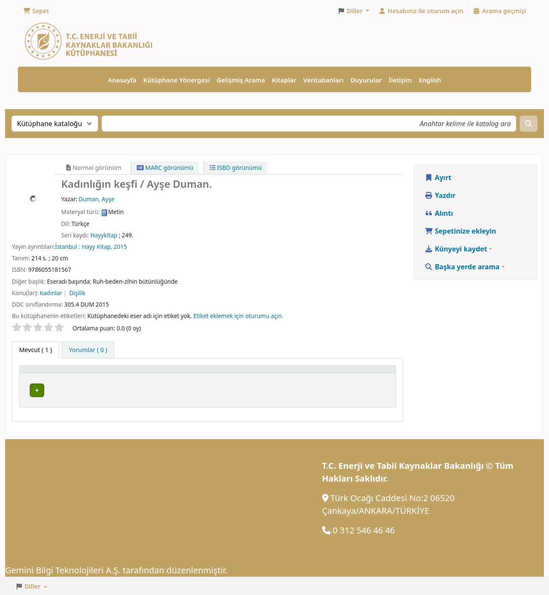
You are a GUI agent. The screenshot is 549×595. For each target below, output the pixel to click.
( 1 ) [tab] (35, 350)
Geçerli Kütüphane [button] (130, 374)
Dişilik (77, 293)
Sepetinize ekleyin (460, 231)
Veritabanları (323, 80)
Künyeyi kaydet (455, 249)
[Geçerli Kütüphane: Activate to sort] (159, 374)
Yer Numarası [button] (243, 374)
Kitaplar (284, 80)
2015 (120, 247)
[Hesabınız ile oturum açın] (421, 11)
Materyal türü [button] (44, 374)
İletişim (400, 80)
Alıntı (438, 213)
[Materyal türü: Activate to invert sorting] (59, 374)
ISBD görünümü (235, 168)
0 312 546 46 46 (364, 529)
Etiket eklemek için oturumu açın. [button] (238, 316)
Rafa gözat (289, 390)
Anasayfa (122, 80)
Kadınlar (51, 293)
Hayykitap (104, 235)
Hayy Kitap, (97, 247)
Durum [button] (354, 374)
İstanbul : (68, 247)
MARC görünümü (165, 168)
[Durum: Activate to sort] (368, 374)
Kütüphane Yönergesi (176, 80)
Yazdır (440, 195)
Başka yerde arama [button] (462, 267)
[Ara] (529, 124)
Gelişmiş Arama (241, 80)
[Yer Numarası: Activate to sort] (280, 374)
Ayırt (437, 178)
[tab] (88, 350)
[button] (36, 11)
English (430, 80)
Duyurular (366, 80)
